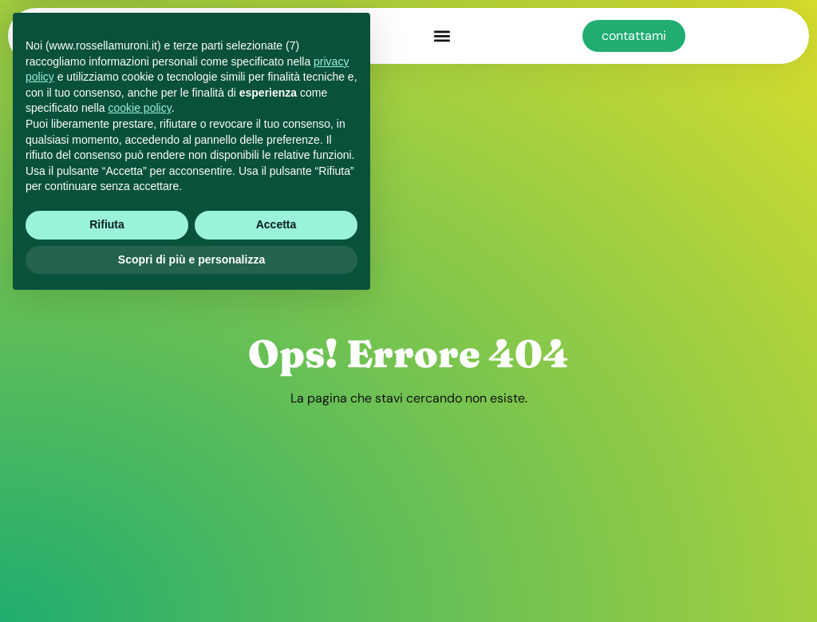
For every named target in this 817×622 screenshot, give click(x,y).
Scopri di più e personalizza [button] (191, 578)
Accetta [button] (276, 543)
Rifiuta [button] (106, 543)
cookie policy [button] (140, 427)
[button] (441, 36)
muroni (216, 36)
